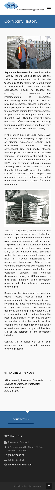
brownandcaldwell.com (20, 464)
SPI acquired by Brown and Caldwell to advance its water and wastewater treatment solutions (24, 384)
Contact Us (21, 419)
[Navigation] (49, 7)
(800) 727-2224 (16, 455)
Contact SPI (11, 341)
